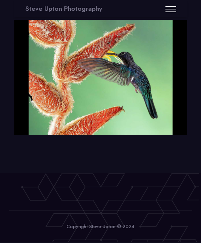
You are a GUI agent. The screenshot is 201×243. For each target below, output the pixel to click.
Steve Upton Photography (63, 8)
